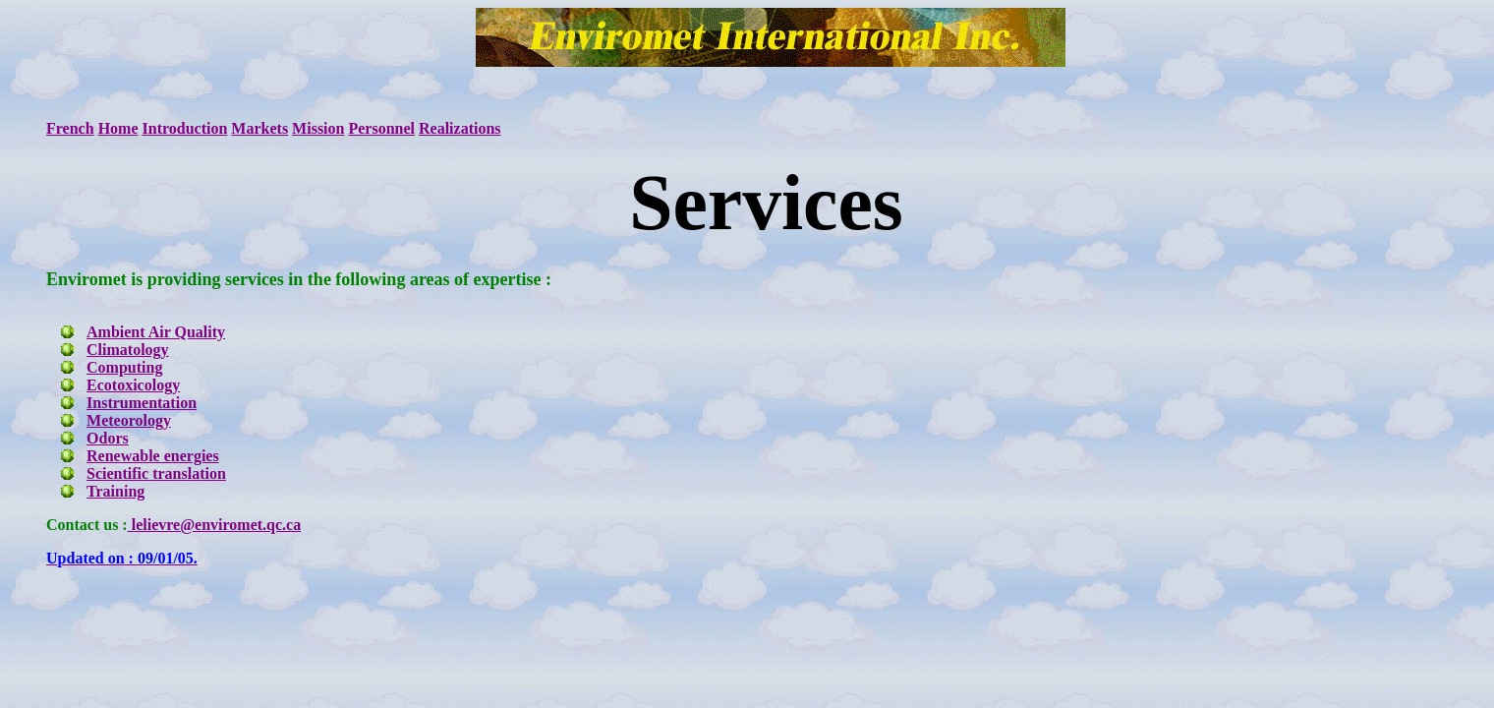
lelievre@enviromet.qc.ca (214, 524)
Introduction (185, 128)
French (70, 128)
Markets (259, 128)
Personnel (381, 128)
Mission (318, 128)
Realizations (460, 128)
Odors (107, 438)
